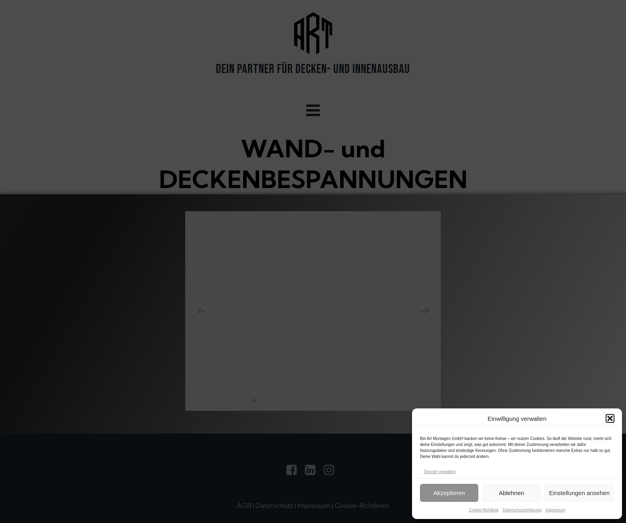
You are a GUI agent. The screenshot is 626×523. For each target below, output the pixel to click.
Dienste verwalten (440, 472)
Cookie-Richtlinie (484, 510)
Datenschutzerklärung (522, 510)
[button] (610, 418)
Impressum (555, 510)
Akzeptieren (449, 492)
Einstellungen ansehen (579, 492)
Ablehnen (511, 492)
